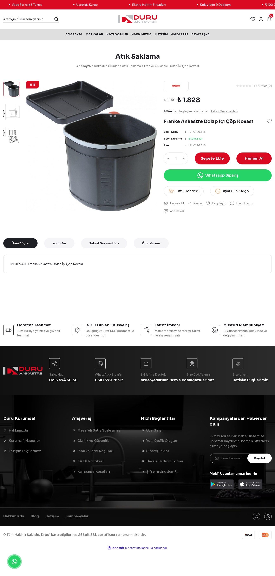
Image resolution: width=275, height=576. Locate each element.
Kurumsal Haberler (24, 441)
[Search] (31, 19)
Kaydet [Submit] (259, 458)
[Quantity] (176, 158)
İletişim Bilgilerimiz (25, 451)
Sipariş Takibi (157, 451)
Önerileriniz (151, 243)
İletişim (52, 516)
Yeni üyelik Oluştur (161, 441)
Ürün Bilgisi (20, 243)
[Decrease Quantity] (167, 158)
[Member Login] (260, 19)
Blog (35, 516)
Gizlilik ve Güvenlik (93, 441)
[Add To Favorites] (269, 121)
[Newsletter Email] (241, 458)
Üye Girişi (154, 430)
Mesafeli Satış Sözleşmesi (99, 430)
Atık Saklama (137, 56)
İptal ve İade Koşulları (95, 451)
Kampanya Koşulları (93, 471)
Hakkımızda (18, 430)
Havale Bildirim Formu (164, 461)
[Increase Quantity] (184, 158)
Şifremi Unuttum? (161, 471)
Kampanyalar (77, 516)
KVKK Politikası (90, 461)
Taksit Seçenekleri (104, 243)
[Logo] (137, 19)
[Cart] (269, 19)
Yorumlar (59, 243)
